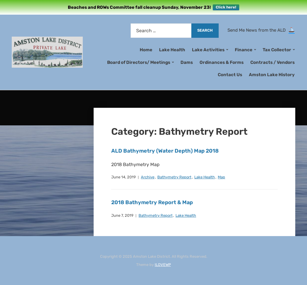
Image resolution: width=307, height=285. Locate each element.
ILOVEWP (163, 264)
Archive (147, 177)
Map (221, 177)
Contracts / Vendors (272, 62)
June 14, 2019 (123, 177)
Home (146, 49)
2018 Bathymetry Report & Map (152, 202)
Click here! (226, 7)
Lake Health (172, 49)
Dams (187, 62)
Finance (243, 49)
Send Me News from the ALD (257, 30)
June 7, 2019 (122, 215)
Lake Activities (208, 49)
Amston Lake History (272, 74)
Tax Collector (277, 49)
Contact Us (230, 74)
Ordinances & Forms (222, 62)
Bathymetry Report (174, 177)
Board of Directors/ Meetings (138, 62)
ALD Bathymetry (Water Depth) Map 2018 (165, 151)
